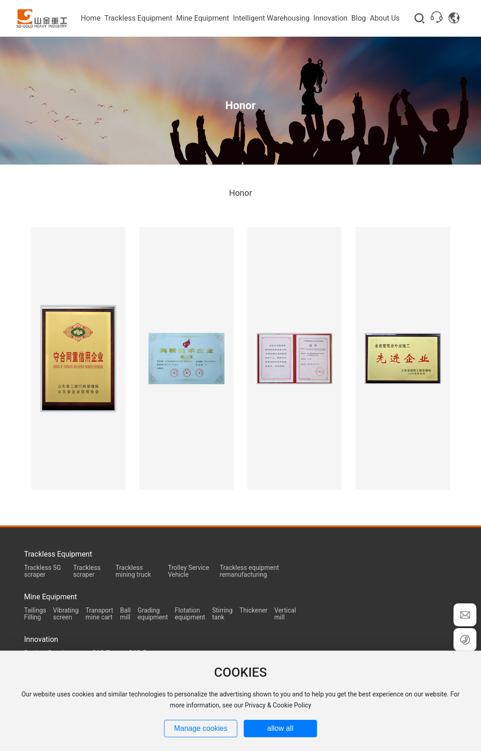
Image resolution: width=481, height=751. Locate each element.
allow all (280, 728)
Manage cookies (201, 728)
